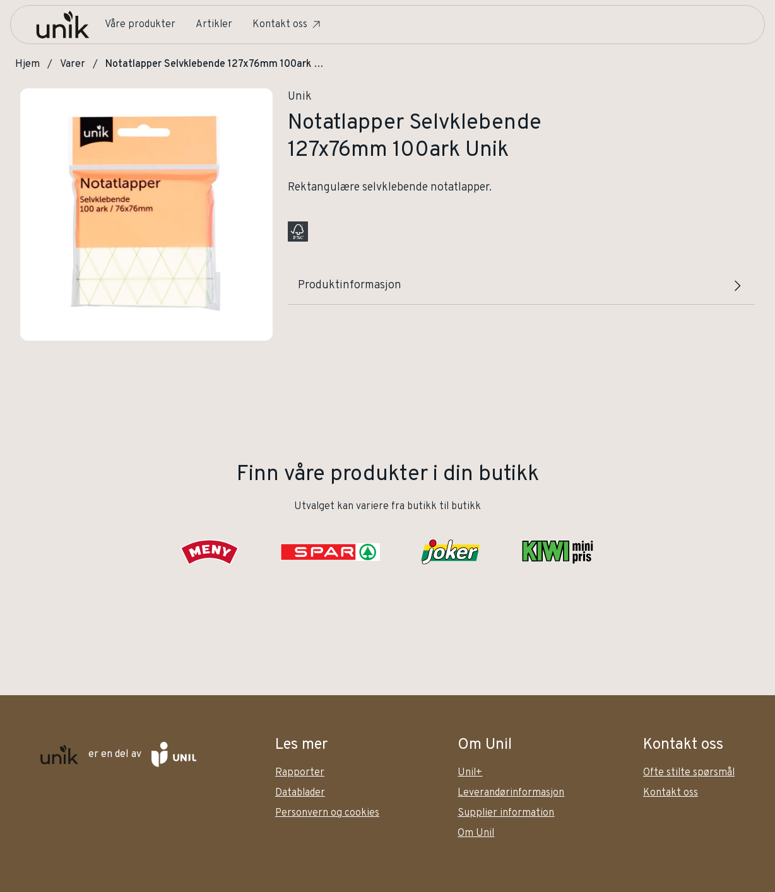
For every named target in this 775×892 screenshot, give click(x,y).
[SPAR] (330, 552)
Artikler (214, 24)
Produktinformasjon (521, 285)
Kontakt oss (287, 24)
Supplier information (506, 813)
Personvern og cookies (327, 813)
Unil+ (470, 772)
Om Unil (476, 833)
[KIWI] (557, 552)
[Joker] (450, 552)
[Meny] (209, 552)
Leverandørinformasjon (511, 793)
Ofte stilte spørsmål (689, 772)
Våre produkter (140, 24)
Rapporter (299, 772)
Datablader (300, 793)
